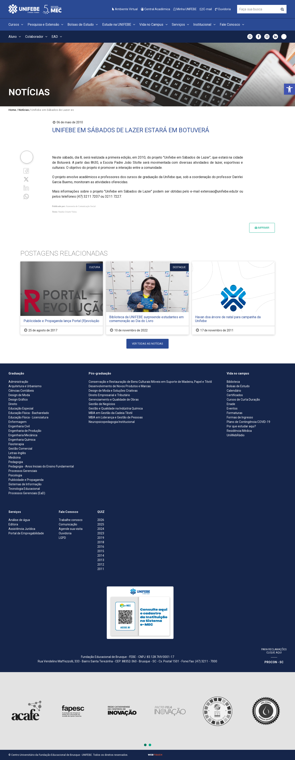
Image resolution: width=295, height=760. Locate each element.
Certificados (235, 395)
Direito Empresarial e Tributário (109, 395)
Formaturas (234, 413)
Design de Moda (19, 395)
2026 (100, 520)
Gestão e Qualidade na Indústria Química (116, 408)
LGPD (62, 537)
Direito (12, 404)
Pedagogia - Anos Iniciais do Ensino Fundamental (41, 466)
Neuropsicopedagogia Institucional (112, 422)
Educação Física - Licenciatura (28, 417)
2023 (100, 533)
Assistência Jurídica (21, 529)
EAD (57, 37)
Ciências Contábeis (21, 390)
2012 (100, 564)
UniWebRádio (236, 435)
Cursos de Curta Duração (243, 399)
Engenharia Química (21, 439)
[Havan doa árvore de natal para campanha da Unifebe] (233, 298)
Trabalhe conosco (70, 520)
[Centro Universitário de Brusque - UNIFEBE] (35, 9)
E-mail (206, 9)
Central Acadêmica (155, 9)
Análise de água (19, 520)
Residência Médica (239, 430)
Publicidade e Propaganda (25, 479)
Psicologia (15, 475)
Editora (13, 524)
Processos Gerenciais (22, 471)
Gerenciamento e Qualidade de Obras (114, 399)
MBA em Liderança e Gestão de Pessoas (116, 417)
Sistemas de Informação (25, 484)
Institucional (205, 25)
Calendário (234, 390)
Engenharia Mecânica (22, 435)
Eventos (232, 408)
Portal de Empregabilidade (26, 533)
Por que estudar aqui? (241, 426)
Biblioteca (233, 381)
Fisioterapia (16, 444)
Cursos (16, 25)
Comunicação (68, 524)
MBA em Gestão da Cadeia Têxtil (110, 413)
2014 (100, 555)
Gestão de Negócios (102, 404)
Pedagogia (15, 462)
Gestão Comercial (20, 448)
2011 (100, 569)
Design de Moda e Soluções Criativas (113, 390)
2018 (100, 542)
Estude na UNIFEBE (119, 25)
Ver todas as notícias (147, 343)
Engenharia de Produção (24, 430)
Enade (231, 404)
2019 (100, 537)
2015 (100, 551)
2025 (100, 524)
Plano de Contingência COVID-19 (248, 422)
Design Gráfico (18, 399)
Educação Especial (20, 408)
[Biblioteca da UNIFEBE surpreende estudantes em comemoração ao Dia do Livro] (147, 298)
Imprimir (262, 227)
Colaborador (37, 37)
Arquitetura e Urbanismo (25, 386)
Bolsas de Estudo (83, 25)
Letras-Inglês (17, 453)
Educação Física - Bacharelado (28, 413)
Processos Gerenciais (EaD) (26, 493)
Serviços (181, 25)
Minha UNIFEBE (185, 9)
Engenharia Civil (19, 426)
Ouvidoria (223, 9)
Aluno (15, 37)
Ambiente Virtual (125, 9)
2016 (100, 546)
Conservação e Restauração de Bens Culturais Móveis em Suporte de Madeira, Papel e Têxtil (150, 381)
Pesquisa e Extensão (46, 25)
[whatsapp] (26, 196)
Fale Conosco (232, 25)
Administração (18, 381)
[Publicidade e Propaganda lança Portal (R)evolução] (61, 298)
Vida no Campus (154, 25)
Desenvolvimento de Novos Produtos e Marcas (120, 386)
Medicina (14, 457)
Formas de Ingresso (240, 417)
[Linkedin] (26, 188)
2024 (100, 529)
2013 (100, 560)
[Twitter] (26, 179)
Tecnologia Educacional (24, 488)
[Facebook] (26, 171)
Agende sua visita (70, 529)
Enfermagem (17, 422)
